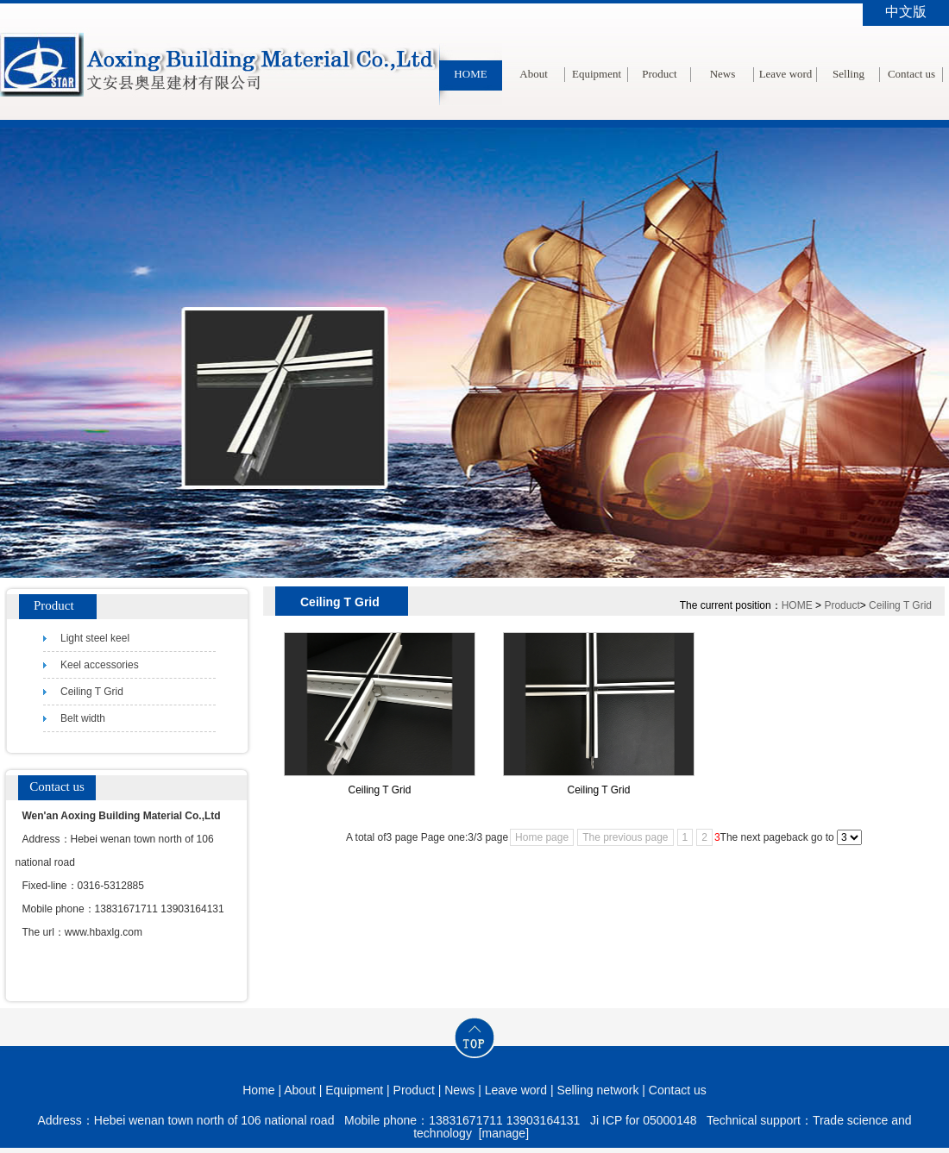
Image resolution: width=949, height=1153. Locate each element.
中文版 (906, 11)
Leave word (786, 73)
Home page (542, 837)
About (533, 73)
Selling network (848, 104)
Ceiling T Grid (900, 605)
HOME (470, 73)
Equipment (596, 73)
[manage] (504, 1133)
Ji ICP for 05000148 (643, 1120)
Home (258, 1090)
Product (659, 73)
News (723, 73)
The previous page (625, 837)
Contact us (911, 73)
